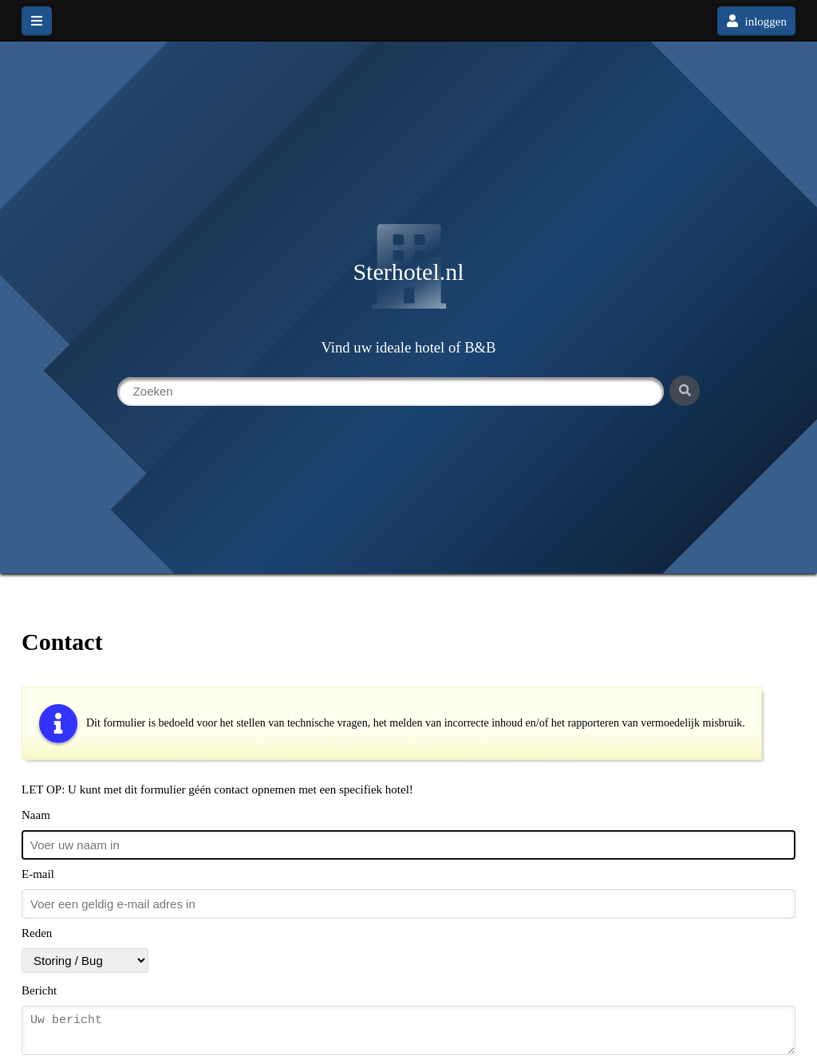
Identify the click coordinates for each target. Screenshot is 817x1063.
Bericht (39, 990)
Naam (36, 815)
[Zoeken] (684, 391)
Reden (37, 933)
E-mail (38, 874)
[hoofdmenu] (37, 21)
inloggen (756, 21)
